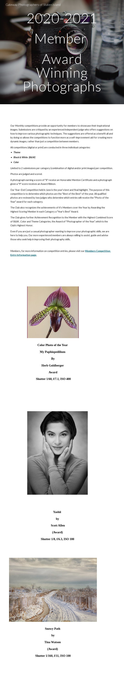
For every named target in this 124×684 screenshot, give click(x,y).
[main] (62, 52)
